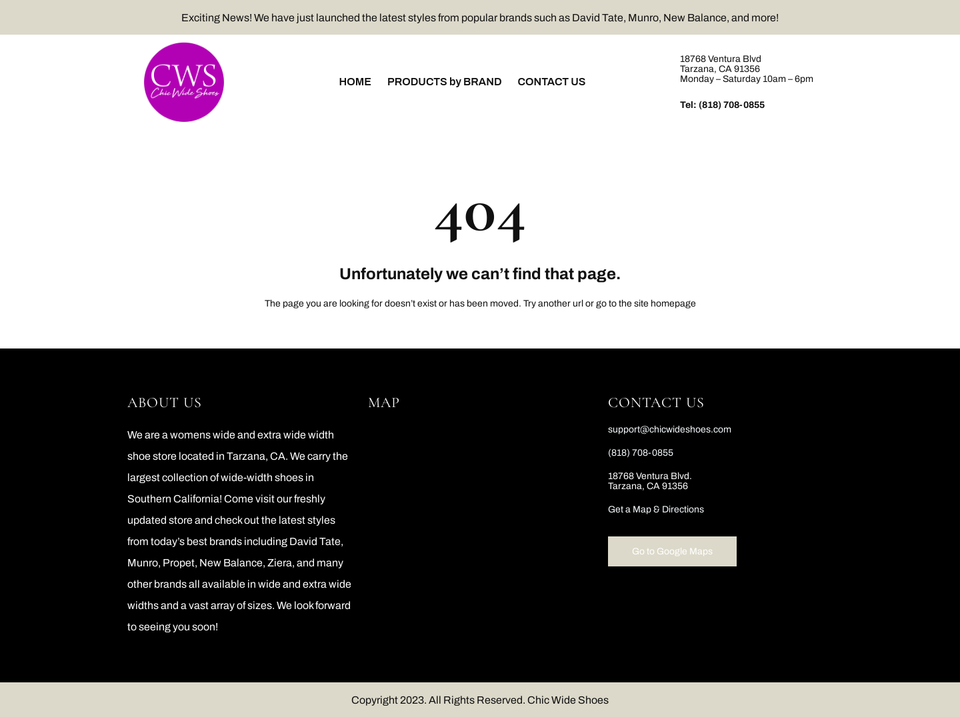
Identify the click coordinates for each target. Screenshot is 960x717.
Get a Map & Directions (656, 509)
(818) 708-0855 (732, 105)
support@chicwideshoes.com (669, 429)
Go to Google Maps (672, 551)
